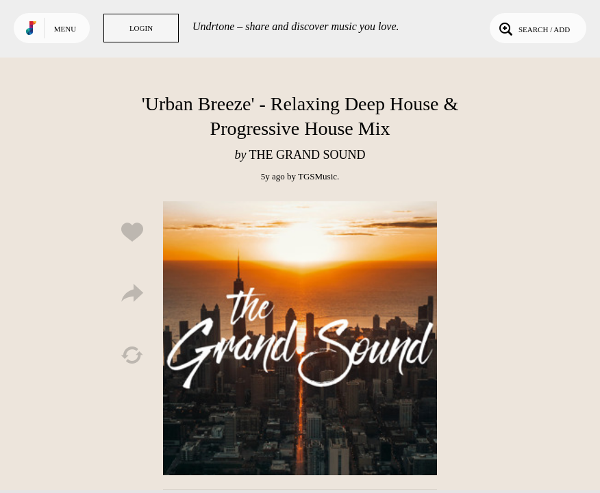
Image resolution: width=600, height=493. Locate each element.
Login (141, 28)
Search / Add (533, 28)
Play (300, 338)
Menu (65, 29)
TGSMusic (317, 176)
